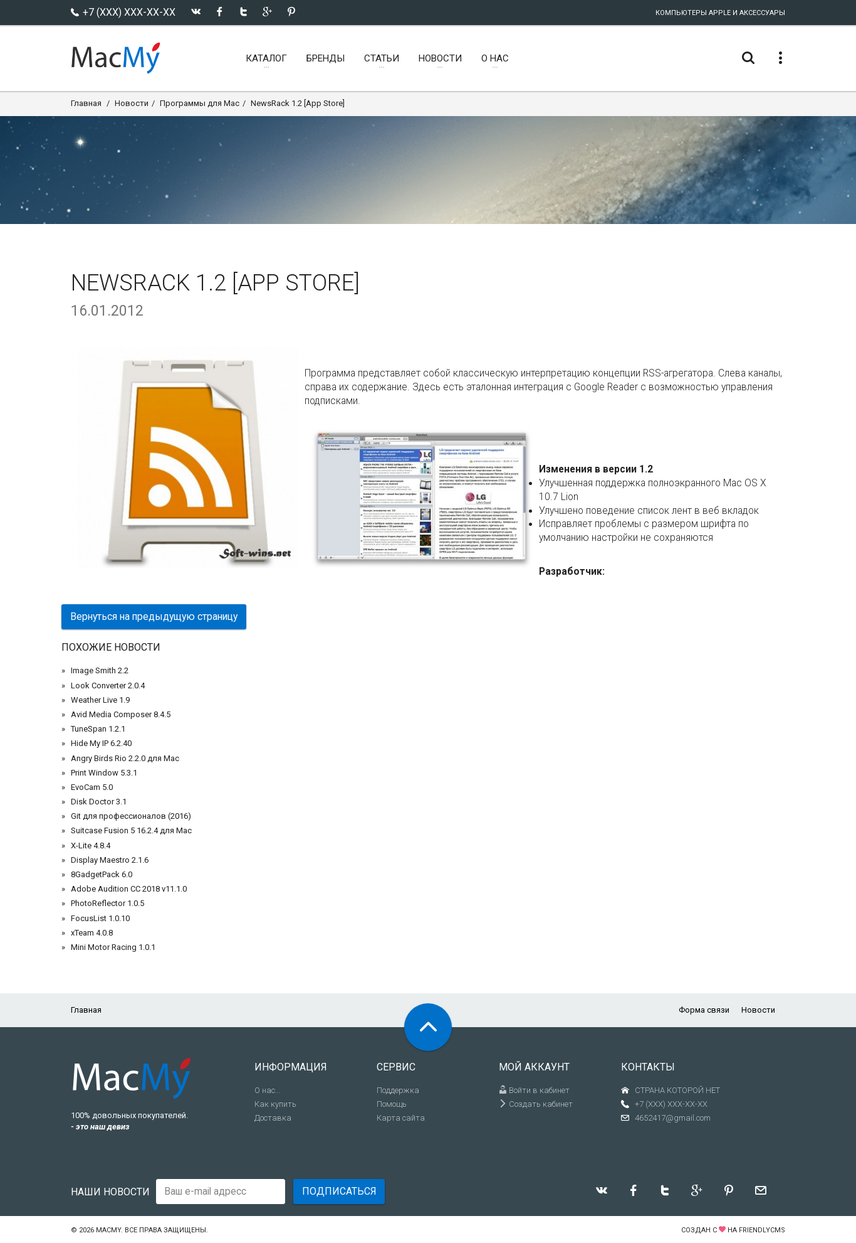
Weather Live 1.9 (100, 700)
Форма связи (704, 1010)
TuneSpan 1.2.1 (98, 729)
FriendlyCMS (762, 1230)
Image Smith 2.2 (99, 670)
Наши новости (110, 1192)
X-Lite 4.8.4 (90, 845)
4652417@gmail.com (673, 1118)
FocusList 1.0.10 (100, 918)
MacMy (108, 1230)
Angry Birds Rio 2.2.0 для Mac (125, 758)
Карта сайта (401, 1118)
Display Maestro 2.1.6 (110, 860)
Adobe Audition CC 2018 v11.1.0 (129, 889)
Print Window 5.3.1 (104, 772)
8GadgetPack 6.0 (101, 874)
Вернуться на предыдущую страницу (153, 616)
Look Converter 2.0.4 (108, 685)
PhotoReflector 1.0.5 (107, 903)
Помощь (392, 1104)
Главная (86, 103)
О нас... (267, 1090)
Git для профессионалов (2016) (131, 816)
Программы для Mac (199, 103)
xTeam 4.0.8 (92, 932)
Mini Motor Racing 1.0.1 (113, 947)
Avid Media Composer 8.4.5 (120, 714)
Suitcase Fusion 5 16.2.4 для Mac (131, 830)
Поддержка (398, 1090)
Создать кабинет (536, 1104)
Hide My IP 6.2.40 (101, 743)
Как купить (275, 1104)
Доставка (272, 1118)
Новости (132, 103)
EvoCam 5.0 (92, 787)
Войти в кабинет (534, 1090)
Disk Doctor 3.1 (99, 801)
